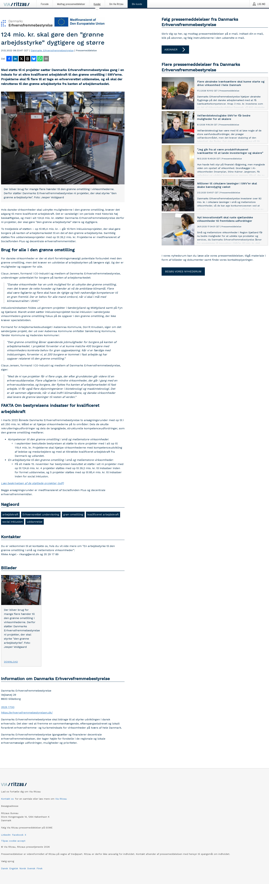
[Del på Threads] (27, 59)
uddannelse (34, 521)
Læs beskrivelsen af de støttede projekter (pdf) (32, 483)
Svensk (31, 868)
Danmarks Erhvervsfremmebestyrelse (52, 50)
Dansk (4, 868)
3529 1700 (7, 707)
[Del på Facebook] (9, 59)
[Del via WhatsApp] (40, 59)
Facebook (17, 834)
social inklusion (12, 521)
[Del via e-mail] (46, 59)
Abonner (175, 49)
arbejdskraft (10, 514)
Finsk (39, 868)
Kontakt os (7, 798)
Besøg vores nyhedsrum (183, 271)
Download (11, 661)
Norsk (22, 868)
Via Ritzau (61, 798)
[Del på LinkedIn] (15, 59)
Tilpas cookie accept (13, 840)
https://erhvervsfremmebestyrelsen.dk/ (27, 712)
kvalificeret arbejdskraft (103, 514)
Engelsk (13, 868)
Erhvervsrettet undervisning (40, 514)
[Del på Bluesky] (34, 59)
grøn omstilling (73, 514)
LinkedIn (6, 834)
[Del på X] (21, 59)
